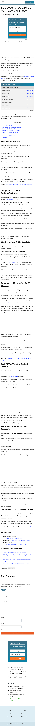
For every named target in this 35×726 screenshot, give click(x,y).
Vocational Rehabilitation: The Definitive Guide (17, 695)
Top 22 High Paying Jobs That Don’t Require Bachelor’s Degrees (18, 672)
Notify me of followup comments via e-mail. (11, 630)
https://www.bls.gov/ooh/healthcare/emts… (14, 538)
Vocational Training (17, 723)
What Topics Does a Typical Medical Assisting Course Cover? (18, 555)
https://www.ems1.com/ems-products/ (20, 540)
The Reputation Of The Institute (9, 129)
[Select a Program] (17, 30)
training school (12, 262)
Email (2, 623)
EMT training (10, 199)
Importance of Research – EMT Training (11, 130)
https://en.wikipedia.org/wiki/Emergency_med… (15, 544)
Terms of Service (10, 716)
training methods (5, 303)
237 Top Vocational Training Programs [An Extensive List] (16, 668)
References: (4, 137)
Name (2, 617)
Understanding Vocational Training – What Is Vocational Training (18, 676)
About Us (11, 710)
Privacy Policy (24, 713)
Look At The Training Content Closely (10, 132)
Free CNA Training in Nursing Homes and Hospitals (16, 563)
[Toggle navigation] (3, 2)
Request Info (30, 90)
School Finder (24, 716)
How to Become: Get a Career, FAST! (17, 699)
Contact (24, 710)
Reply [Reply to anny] (3, 589)
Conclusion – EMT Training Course (10, 135)
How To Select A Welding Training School (13, 557)
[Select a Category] (17, 27)
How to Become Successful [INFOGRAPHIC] (16, 691)
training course (14, 376)
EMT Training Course (7, 125)
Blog (11, 713)
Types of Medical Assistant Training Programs (14, 552)
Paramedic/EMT (11, 568)
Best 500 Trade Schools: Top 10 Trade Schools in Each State (17, 687)
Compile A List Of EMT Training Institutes (12, 127)
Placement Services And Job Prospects (10, 134)
